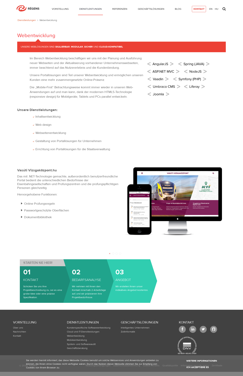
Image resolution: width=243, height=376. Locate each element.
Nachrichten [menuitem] (19, 331)
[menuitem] (60, 9)
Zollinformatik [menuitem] (128, 331)
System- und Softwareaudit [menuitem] (81, 344)
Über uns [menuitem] (18, 327)
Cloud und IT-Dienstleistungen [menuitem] (83, 331)
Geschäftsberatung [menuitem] (77, 348)
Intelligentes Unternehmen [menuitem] (135, 327)
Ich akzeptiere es (197, 367)
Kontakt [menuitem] (17, 335)
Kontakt (186, 322)
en (210, 9)
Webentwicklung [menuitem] (75, 335)
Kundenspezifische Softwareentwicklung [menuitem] (88, 327)
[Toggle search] (224, 8)
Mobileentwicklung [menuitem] (77, 340)
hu (216, 9)
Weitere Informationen (201, 360)
